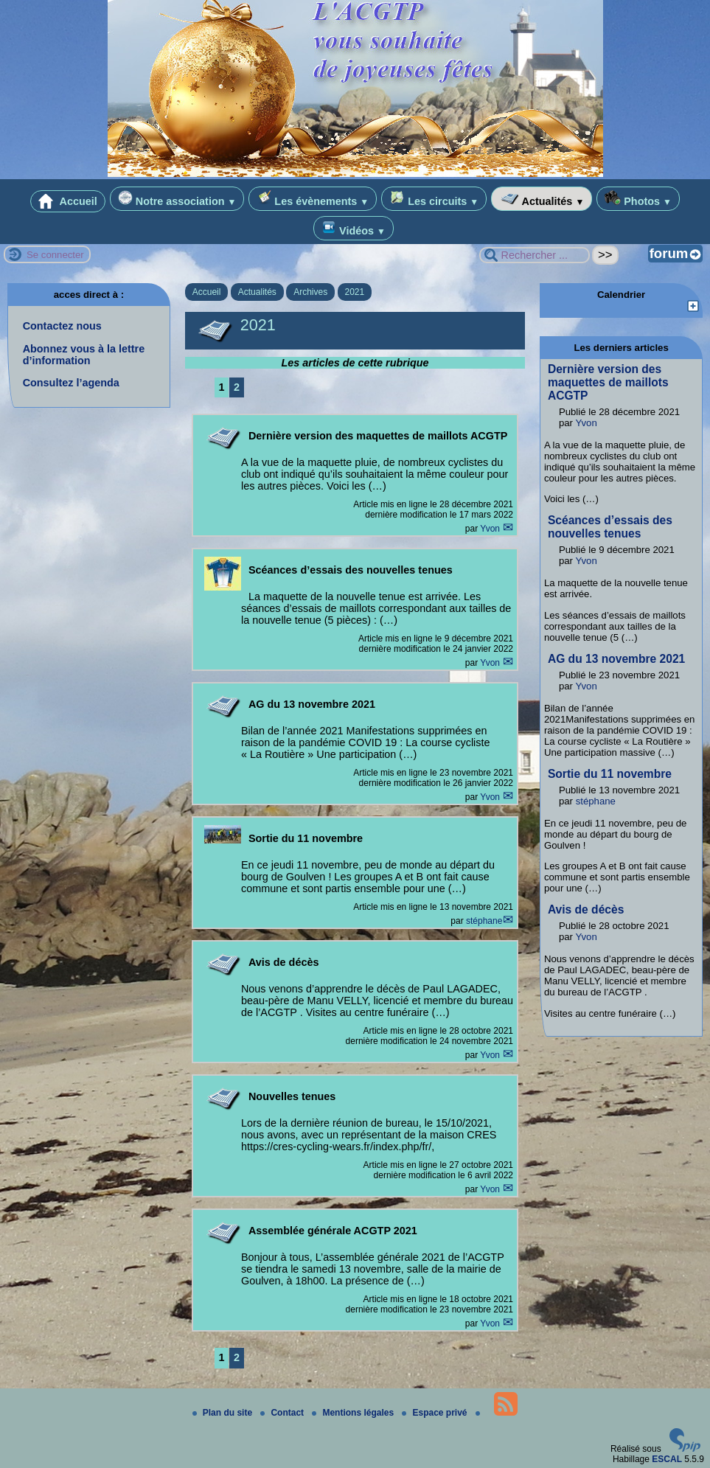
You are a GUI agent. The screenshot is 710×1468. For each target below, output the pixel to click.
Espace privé (435, 1413)
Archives (310, 292)
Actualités (541, 198)
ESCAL (667, 1459)
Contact (283, 1413)
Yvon (491, 528)
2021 (355, 292)
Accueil (67, 201)
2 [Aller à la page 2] (237, 387)
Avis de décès (586, 909)
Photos (638, 198)
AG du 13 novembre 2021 (616, 659)
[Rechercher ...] (534, 255)
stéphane (484, 921)
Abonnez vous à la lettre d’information (84, 354)
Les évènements (313, 198)
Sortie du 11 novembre (610, 774)
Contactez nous (62, 326)
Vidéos (353, 228)
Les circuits (433, 198)
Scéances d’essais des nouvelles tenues (610, 527)
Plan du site (223, 1413)
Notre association (177, 198)
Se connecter (55, 254)
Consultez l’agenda (71, 383)
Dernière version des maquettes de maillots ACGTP (608, 382)
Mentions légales (354, 1413)
